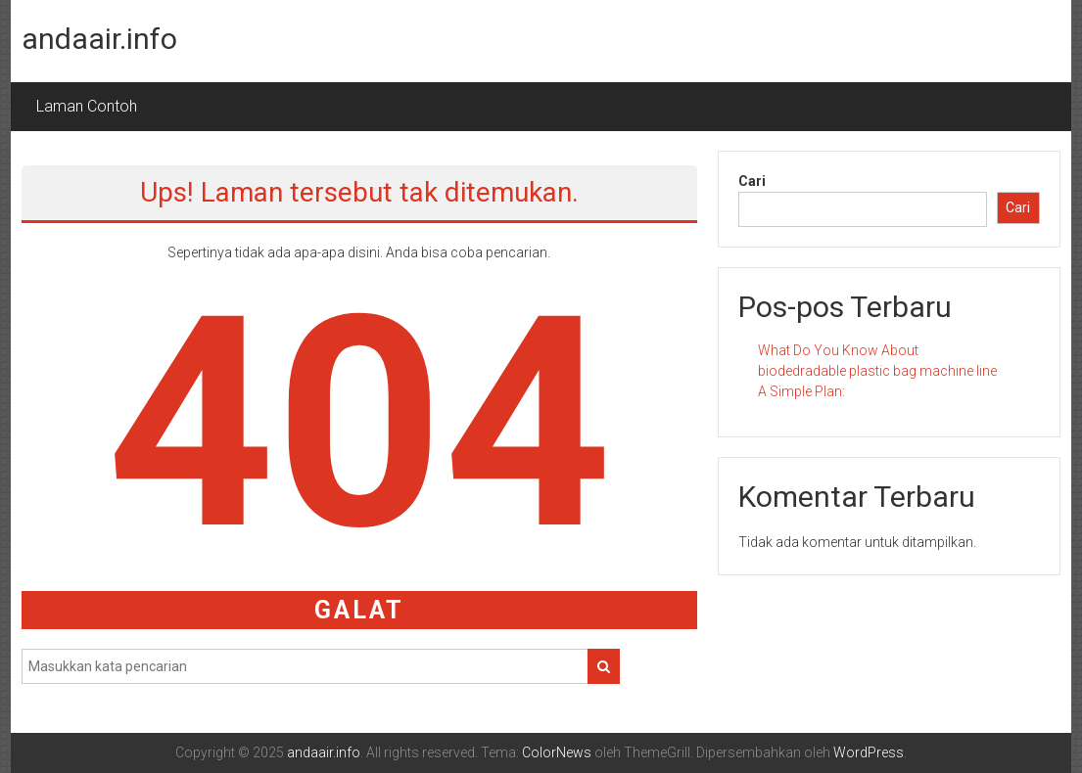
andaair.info (99, 39)
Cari (752, 181)
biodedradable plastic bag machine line (877, 371)
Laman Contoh (86, 106)
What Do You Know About (838, 350)
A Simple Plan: (801, 391)
